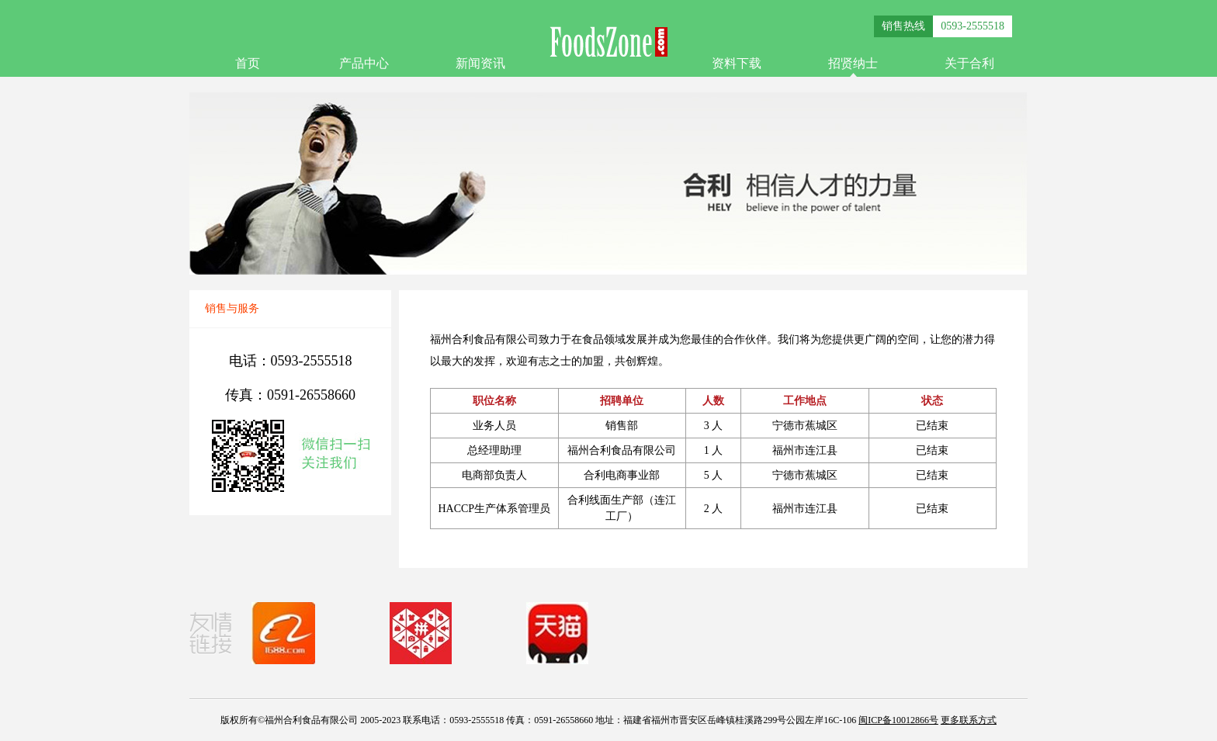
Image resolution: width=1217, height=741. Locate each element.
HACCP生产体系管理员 (494, 508)
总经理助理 (494, 450)
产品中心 (364, 63)
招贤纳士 (853, 63)
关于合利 (969, 63)
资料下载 (736, 63)
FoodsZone (608, 41)
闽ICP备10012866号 (898, 720)
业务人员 (494, 425)
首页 (247, 63)
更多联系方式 (969, 720)
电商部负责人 (494, 475)
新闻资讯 (480, 63)
